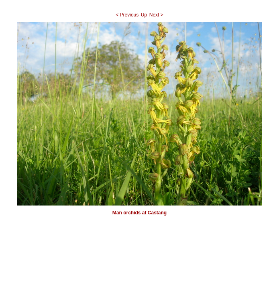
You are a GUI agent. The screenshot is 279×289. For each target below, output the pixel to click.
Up (144, 15)
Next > (156, 15)
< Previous (127, 15)
